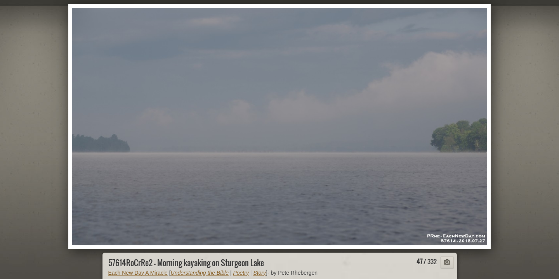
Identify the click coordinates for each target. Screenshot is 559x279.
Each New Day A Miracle (138, 273)
